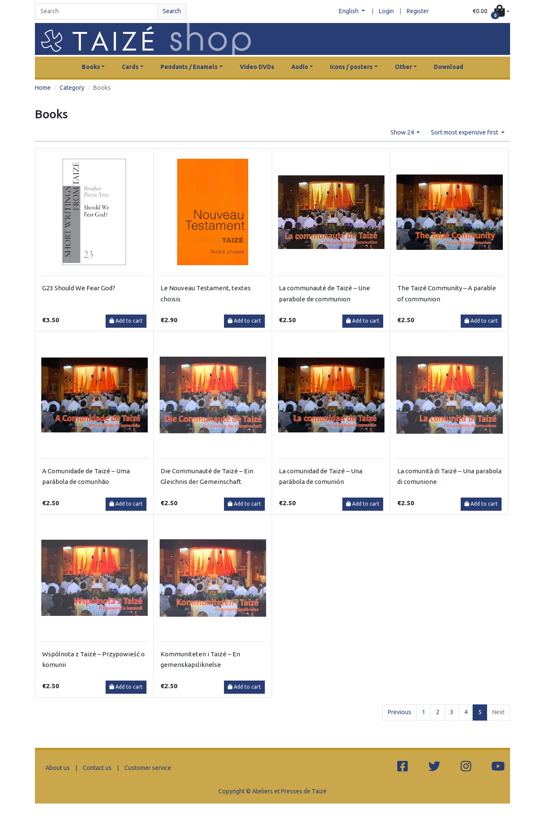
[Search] (96, 11)
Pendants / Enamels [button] (189, 66)
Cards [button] (130, 66)
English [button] (349, 11)
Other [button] (403, 66)
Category (72, 87)
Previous (399, 712)
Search (172, 11)
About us (58, 767)
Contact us (97, 767)
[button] (491, 11)
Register (418, 11)
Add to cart (126, 320)
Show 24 (402, 132)
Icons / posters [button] (351, 66)
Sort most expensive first (465, 132)
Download (448, 66)
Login (386, 11)
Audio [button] (299, 66)
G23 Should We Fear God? (78, 288)
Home (43, 87)
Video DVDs (257, 66)
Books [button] (91, 66)
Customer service (147, 767)
